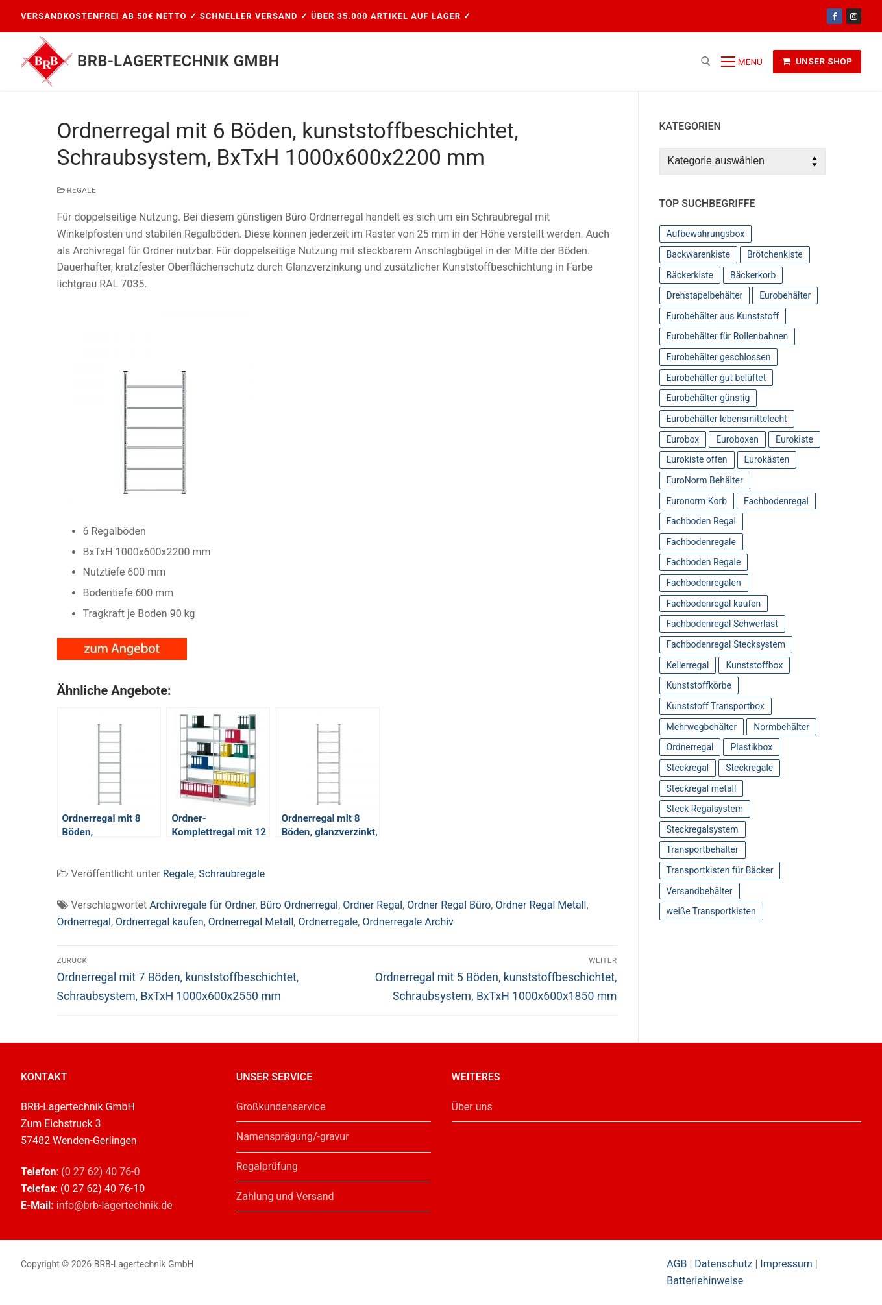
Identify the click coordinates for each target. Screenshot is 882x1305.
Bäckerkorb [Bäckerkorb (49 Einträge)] (753, 275)
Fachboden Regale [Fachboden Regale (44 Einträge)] (704, 562)
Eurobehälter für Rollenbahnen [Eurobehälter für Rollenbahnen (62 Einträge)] (728, 336)
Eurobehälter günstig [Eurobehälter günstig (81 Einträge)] (708, 398)
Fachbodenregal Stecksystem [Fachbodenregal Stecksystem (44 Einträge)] (726, 644)
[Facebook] (834, 15)
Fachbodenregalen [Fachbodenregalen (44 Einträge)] (704, 583)
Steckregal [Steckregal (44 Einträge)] (688, 767)
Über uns (472, 1107)
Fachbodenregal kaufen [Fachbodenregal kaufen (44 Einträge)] (714, 603)
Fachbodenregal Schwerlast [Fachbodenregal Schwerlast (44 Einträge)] (722, 623)
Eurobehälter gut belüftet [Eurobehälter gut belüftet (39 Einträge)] (716, 377)
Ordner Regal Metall (540, 905)
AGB (678, 1264)
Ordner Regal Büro (449, 905)
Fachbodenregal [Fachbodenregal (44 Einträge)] (776, 501)
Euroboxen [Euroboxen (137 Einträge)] (737, 439)
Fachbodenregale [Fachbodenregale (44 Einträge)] (701, 542)
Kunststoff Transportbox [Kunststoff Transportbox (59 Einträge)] (716, 706)
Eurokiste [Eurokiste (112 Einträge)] (794, 439)
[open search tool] (706, 61)
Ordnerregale (328, 922)
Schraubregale (232, 874)
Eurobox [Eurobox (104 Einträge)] (683, 439)
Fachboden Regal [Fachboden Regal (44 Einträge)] (701, 521)
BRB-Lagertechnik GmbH (178, 61)
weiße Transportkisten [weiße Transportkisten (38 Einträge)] (711, 911)
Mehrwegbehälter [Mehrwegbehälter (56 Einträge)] (702, 727)
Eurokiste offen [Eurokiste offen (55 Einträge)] (697, 459)
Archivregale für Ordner (202, 905)
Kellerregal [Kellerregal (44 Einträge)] (688, 665)
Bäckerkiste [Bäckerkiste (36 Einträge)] (690, 275)
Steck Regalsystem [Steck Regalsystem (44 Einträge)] (705, 808)
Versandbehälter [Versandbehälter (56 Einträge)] (700, 891)
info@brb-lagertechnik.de (114, 1205)
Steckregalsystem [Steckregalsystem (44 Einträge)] (703, 829)
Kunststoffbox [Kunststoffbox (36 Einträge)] (754, 665)
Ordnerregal (84, 922)
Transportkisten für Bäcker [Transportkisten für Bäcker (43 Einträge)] (720, 870)
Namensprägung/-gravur (292, 1136)
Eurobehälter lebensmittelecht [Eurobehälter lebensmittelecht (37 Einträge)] (727, 418)
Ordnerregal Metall (251, 922)
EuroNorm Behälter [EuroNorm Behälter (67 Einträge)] (705, 480)
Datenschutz (723, 1264)
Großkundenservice (281, 1107)
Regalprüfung (267, 1166)
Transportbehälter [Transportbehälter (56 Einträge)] (703, 849)
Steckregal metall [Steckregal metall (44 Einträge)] (702, 788)
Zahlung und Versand (285, 1196)
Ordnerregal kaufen (160, 922)
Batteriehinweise (705, 1281)
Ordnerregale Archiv (407, 922)
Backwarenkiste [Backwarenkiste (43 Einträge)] (698, 254)
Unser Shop (817, 61)
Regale (77, 190)
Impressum (786, 1264)
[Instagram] (853, 15)
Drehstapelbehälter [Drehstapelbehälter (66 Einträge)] (705, 295)
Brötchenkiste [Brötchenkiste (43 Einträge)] (775, 254)
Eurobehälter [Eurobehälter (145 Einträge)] (785, 295)
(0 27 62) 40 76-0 (100, 1171)
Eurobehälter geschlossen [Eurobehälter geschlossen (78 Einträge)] (719, 357)
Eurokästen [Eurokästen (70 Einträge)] (767, 459)
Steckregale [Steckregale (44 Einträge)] (749, 767)
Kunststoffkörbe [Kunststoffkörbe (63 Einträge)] (699, 685)
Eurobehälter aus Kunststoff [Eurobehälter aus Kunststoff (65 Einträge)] (723, 316)
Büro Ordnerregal (299, 905)
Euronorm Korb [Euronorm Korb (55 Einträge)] (697, 501)
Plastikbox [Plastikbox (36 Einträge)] (751, 747)
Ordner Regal (372, 905)
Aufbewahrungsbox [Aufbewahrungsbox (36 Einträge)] (706, 233)
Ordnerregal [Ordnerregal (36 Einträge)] (690, 747)
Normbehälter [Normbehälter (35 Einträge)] (781, 727)
